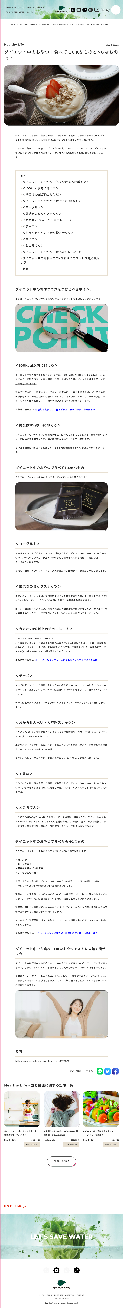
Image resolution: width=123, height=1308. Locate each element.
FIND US (9, 12)
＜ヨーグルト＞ (33, 207)
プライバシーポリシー (61, 1299)
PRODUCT (31, 7)
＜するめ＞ (30, 239)
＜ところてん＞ (33, 245)
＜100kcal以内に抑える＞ (40, 188)
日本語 (105, 10)
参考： (27, 269)
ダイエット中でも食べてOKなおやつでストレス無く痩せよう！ (60, 260)
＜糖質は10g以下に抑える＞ (42, 194)
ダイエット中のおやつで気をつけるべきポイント (56, 182)
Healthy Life (63, 24)
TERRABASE (19, 12)
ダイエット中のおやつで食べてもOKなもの (52, 201)
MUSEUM (29, 12)
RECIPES (22, 7)
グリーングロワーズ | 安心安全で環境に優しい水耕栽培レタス (30, 24)
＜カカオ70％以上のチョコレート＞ (47, 220)
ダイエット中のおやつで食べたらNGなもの (52, 252)
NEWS (8, 7)
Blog (54, 24)
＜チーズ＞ (30, 226)
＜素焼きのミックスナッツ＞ (42, 213)
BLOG (14, 7)
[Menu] (116, 10)
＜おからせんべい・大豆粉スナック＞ (48, 233)
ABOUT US (41, 7)
